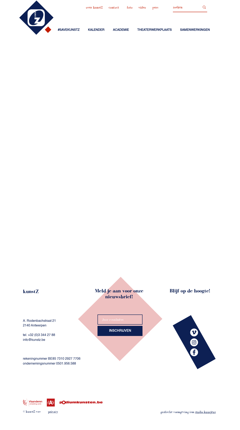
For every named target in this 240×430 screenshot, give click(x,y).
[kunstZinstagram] (194, 342)
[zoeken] (183, 7)
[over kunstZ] (94, 7)
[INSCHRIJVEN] (120, 331)
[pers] (155, 7)
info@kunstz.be (34, 340)
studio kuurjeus (205, 412)
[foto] (129, 7)
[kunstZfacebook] (194, 352)
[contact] (113, 7)
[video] (142, 7)
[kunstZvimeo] (194, 332)
